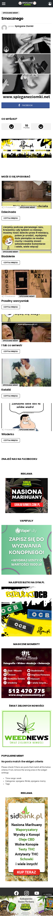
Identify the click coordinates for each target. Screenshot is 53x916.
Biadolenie (8, 256)
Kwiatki (6, 390)
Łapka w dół (41, 126)
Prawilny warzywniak (15, 301)
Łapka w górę (11, 126)
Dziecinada (8, 212)
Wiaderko (7, 434)
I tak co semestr (11, 345)
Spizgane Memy (27, 207)
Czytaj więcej (11, 218)
